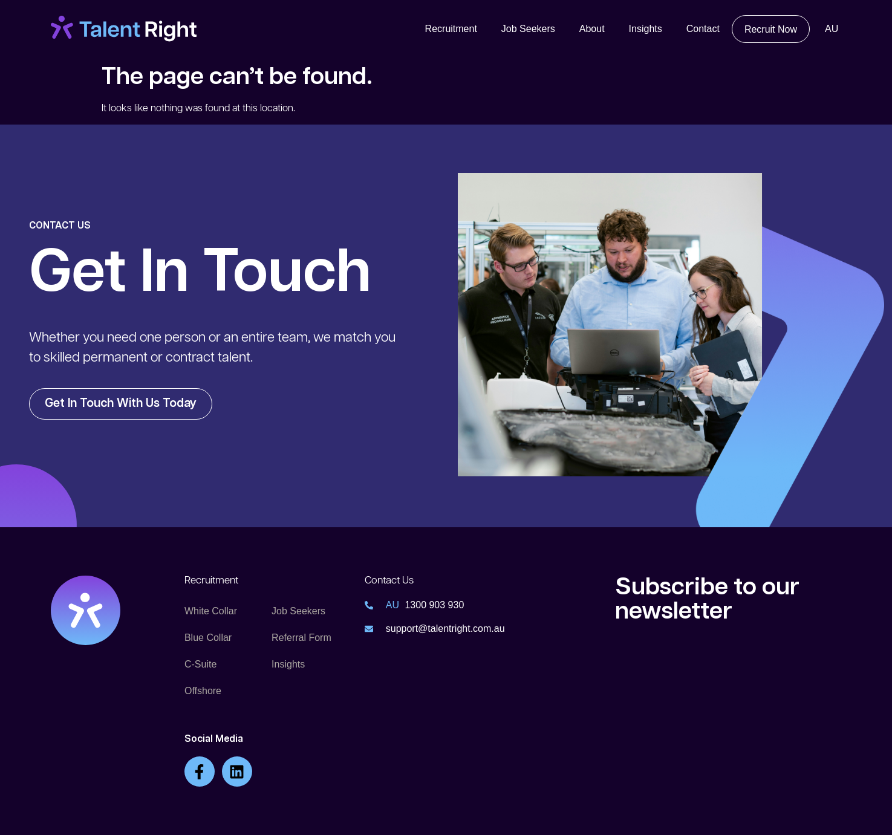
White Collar (210, 611)
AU (831, 29)
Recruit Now (770, 29)
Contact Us (389, 580)
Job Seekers (528, 29)
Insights (645, 29)
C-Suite (200, 664)
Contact (703, 29)
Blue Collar (208, 637)
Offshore (202, 691)
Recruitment (451, 29)
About (592, 29)
